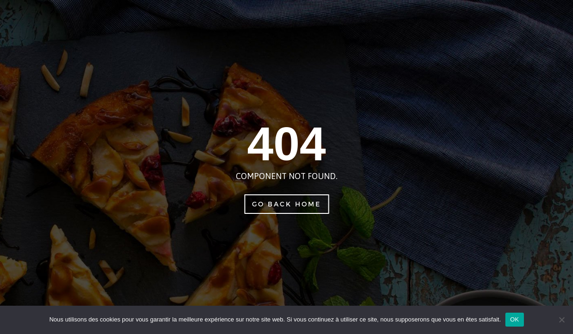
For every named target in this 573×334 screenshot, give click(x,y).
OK (514, 319)
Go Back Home (286, 204)
